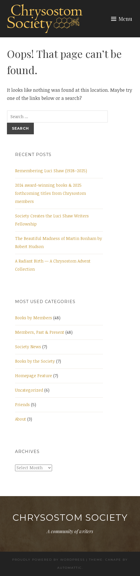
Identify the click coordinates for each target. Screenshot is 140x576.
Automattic (69, 568)
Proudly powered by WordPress (48, 560)
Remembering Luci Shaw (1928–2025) (51, 170)
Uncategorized (29, 390)
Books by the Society (35, 361)
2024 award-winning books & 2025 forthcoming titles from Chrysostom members (50, 193)
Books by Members (33, 317)
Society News (28, 346)
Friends (22, 404)
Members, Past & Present (39, 332)
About (20, 419)
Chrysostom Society (70, 517)
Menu (125, 18)
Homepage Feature (33, 375)
